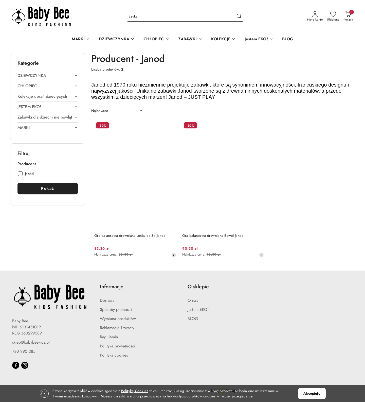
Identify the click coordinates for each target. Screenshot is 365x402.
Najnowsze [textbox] (99, 110)
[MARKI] (81, 39)
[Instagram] (24, 365)
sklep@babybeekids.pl (31, 342)
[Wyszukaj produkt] (185, 16)
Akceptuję (311, 393)
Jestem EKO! (198, 309)
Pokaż (47, 188)
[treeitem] (47, 76)
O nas (193, 300)
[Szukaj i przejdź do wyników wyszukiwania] (239, 16)
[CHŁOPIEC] (156, 39)
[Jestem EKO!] (259, 39)
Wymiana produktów (118, 319)
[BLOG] (288, 39)
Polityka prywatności (117, 346)
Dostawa (107, 300)
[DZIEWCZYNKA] (116, 39)
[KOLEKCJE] (223, 39)
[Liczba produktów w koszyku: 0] (348, 16)
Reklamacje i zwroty (117, 328)
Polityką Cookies (134, 391)
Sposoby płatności (116, 309)
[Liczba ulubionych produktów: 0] (333, 16)
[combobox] (117, 111)
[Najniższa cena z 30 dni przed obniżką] (173, 254)
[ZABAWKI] (190, 39)
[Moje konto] (315, 16)
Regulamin (109, 337)
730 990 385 (23, 351)
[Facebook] (15, 365)
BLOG (193, 319)
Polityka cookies (114, 355)
